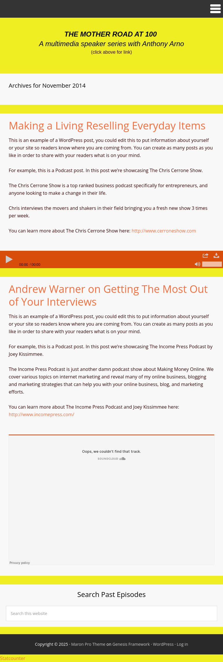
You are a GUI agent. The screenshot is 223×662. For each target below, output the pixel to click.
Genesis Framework (131, 644)
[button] (111, 9)
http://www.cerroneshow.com (164, 231)
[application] (111, 259)
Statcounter (12, 658)
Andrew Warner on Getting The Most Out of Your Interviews (108, 295)
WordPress (163, 644)
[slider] (111, 259)
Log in (182, 644)
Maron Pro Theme (88, 644)
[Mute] (197, 264)
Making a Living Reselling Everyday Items (107, 125)
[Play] (8, 259)
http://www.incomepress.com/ (41, 414)
